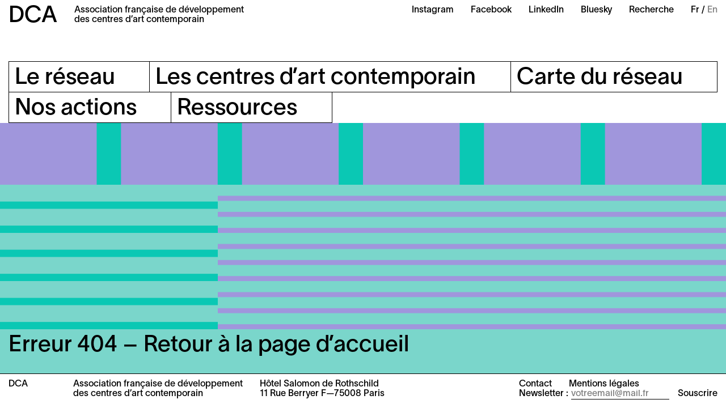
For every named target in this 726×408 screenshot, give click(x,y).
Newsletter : (543, 394)
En (712, 10)
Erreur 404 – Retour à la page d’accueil (209, 345)
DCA (33, 16)
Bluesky (596, 10)
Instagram (433, 10)
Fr (695, 10)
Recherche (651, 10)
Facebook (491, 10)
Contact (535, 384)
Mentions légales (604, 384)
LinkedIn (546, 10)
